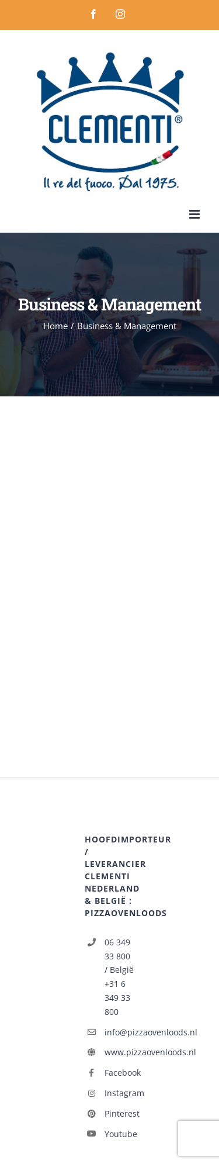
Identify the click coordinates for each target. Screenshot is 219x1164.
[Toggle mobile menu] (195, 214)
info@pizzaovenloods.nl (119, 1032)
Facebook (119, 1072)
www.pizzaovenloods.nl (119, 1052)
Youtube (119, 1133)
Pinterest (119, 1113)
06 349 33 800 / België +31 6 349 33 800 (119, 977)
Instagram (119, 1093)
